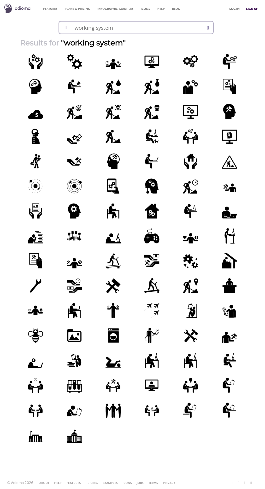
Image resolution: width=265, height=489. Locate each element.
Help (161, 9)
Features (50, 9)
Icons (145, 9)
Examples (115, 9)
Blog (176, 9)
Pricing (77, 9)
